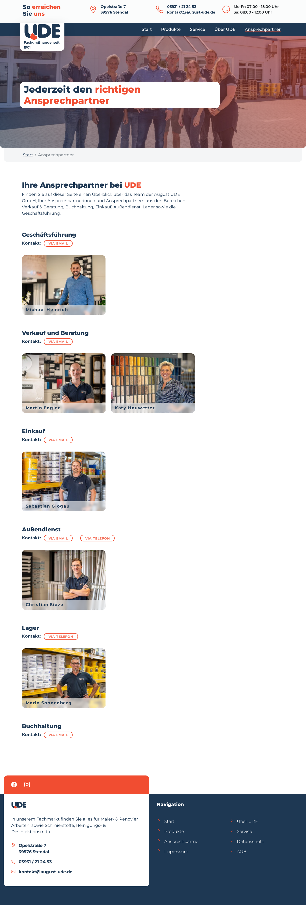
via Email (58, 243)
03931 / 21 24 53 (181, 6)
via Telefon (97, 538)
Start (28, 155)
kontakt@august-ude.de (191, 12)
